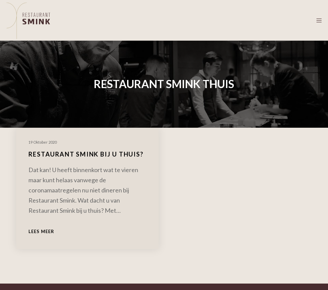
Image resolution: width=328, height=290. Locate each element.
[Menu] (317, 20)
